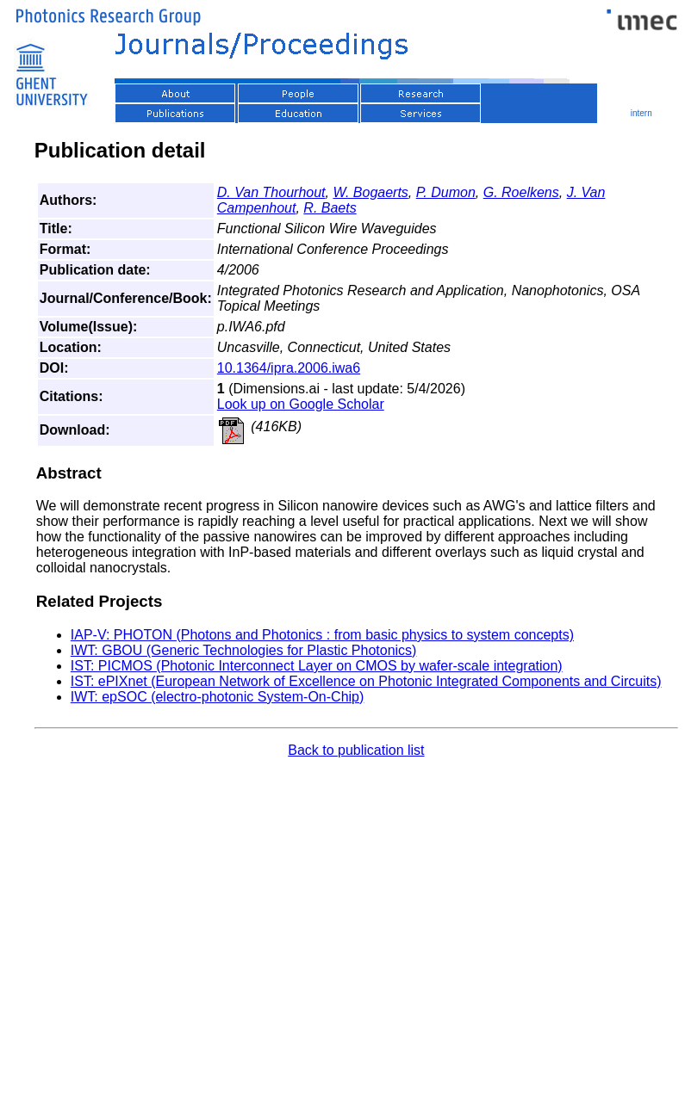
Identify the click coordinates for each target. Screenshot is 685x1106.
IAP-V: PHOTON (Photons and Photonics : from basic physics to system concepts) (322, 634)
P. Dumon (446, 192)
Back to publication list (356, 750)
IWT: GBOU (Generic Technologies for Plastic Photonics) (244, 650)
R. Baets (329, 208)
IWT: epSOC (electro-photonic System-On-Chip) (217, 696)
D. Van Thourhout (271, 192)
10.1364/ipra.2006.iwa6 (288, 368)
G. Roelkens (521, 192)
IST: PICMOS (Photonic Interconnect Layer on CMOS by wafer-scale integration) (317, 665)
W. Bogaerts (370, 192)
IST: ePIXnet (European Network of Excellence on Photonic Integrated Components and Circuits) (366, 681)
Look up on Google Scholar (300, 404)
